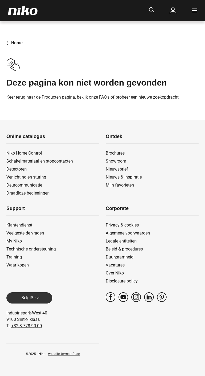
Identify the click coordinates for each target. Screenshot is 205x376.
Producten (51, 97)
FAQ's (104, 97)
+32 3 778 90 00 (26, 325)
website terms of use (64, 354)
